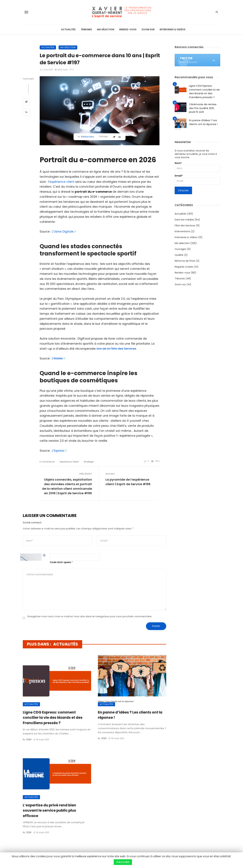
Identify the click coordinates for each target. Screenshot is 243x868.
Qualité (179, 255)
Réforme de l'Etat (185, 261)
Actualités (68, 29)
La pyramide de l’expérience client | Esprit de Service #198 (128, 481)
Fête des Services (185, 225)
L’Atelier (57, 358)
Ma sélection (105, 29)
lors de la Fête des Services (116, 349)
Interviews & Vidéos (172, 29)
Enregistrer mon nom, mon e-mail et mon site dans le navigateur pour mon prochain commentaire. (90, 616)
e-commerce (47, 461)
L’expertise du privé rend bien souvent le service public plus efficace (49, 810)
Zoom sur (148, 29)
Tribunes (86, 29)
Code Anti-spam (60, 562)
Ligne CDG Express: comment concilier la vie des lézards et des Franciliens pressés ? (53, 717)
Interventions (182, 231)
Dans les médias (184, 219)
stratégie (89, 461)
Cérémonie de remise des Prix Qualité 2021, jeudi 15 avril (203, 108)
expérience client (61, 182)
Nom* (197, 166)
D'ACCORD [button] (122, 862)
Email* (197, 179)
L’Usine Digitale (63, 232)
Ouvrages (180, 249)
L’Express (58, 451)
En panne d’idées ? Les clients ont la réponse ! (130, 715)
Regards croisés (184, 266)
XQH (28, 739)
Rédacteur (87, 136)
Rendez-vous (128, 29)
